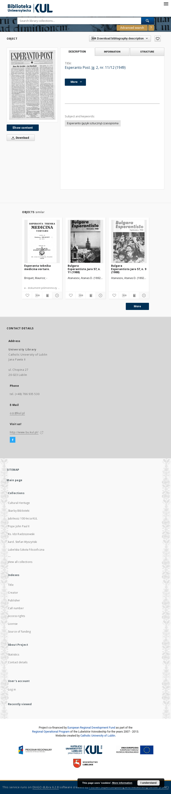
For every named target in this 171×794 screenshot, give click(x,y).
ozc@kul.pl (17, 413)
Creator (13, 592)
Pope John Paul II (19, 526)
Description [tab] (77, 51)
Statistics (13, 654)
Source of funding (19, 631)
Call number (16, 608)
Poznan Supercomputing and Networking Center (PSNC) (129, 787)
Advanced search (132, 27)
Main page (14, 480)
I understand (148, 782)
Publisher (14, 600)
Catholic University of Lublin (97, 735)
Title (11, 585)
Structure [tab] (147, 51)
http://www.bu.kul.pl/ (24, 432)
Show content (22, 127)
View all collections (20, 562)
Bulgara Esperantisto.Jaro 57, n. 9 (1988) (128, 269)
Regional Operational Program (50, 731)
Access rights (16, 616)
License (13, 624)
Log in (12, 689)
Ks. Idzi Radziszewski (21, 534)
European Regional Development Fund (91, 727)
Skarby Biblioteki (19, 511)
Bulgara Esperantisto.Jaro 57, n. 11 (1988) (84, 269)
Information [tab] (112, 51)
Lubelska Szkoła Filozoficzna (26, 550)
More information (122, 783)
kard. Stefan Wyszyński (22, 542)
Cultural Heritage (19, 503)
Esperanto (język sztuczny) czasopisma (92, 123)
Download (19, 138)
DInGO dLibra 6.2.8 (46, 787)
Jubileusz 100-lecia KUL (22, 518)
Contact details (17, 662)
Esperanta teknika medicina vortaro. (37, 267)
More (137, 306)
